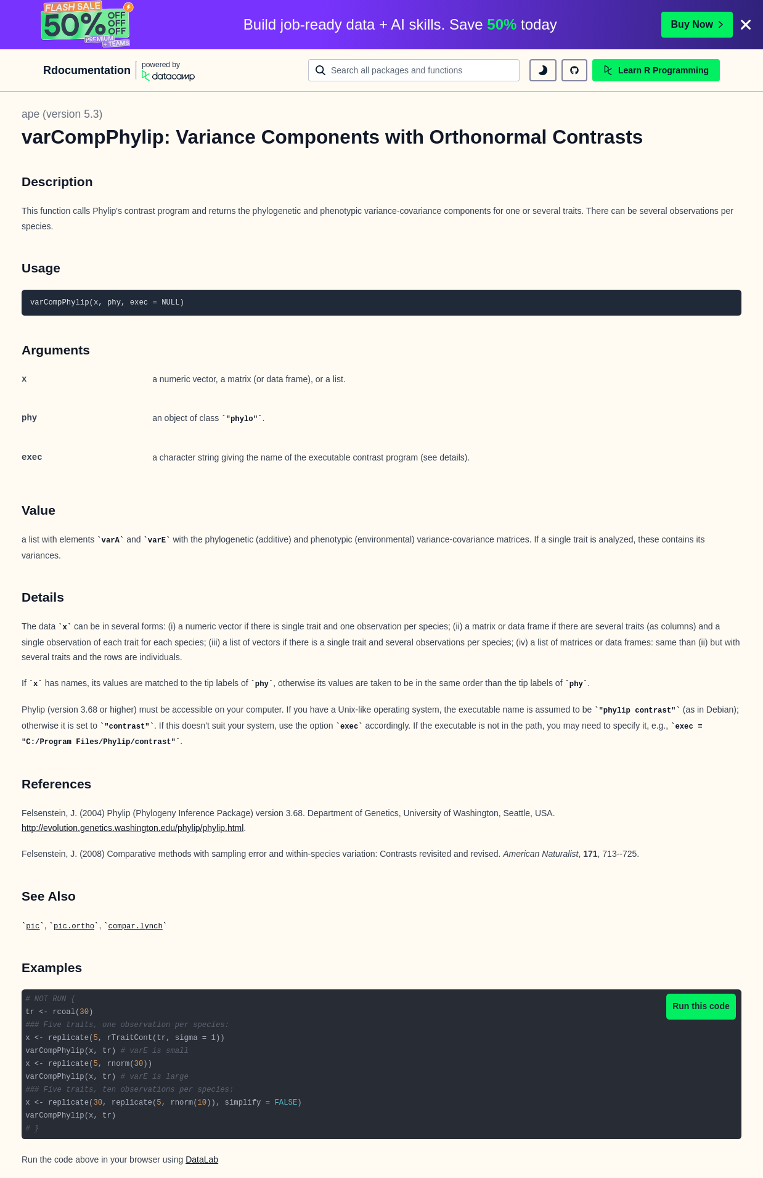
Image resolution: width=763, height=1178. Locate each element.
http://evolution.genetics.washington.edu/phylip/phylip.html (132, 828)
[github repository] (574, 70)
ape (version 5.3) (62, 114)
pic (32, 926)
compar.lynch (135, 926)
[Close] (745, 24)
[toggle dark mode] (543, 70)
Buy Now (697, 24)
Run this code (701, 1006)
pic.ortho (74, 926)
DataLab (202, 1159)
